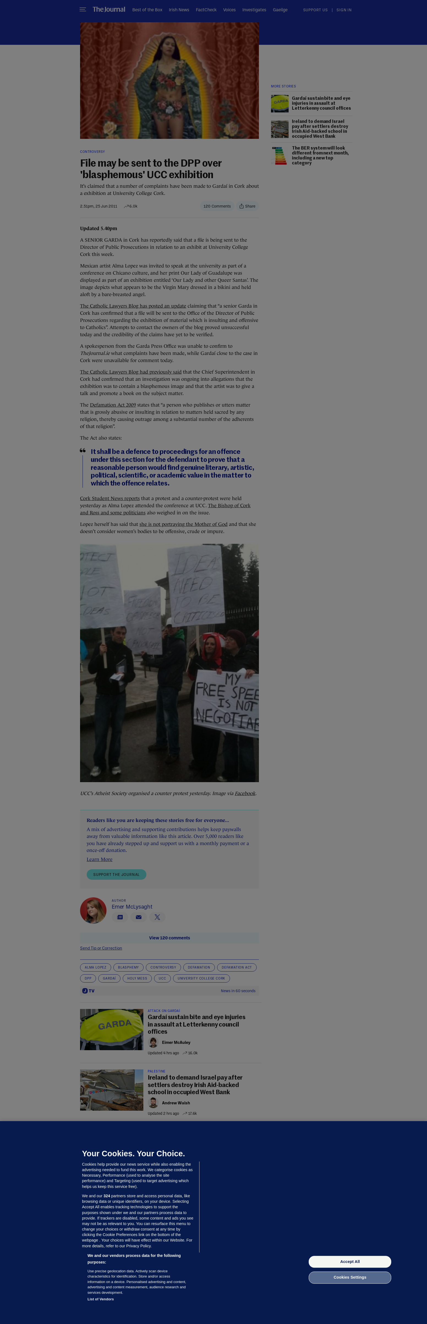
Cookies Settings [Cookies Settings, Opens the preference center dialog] (350, 1277)
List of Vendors (100, 1299)
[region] (213, 1222)
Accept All (350, 1261)
